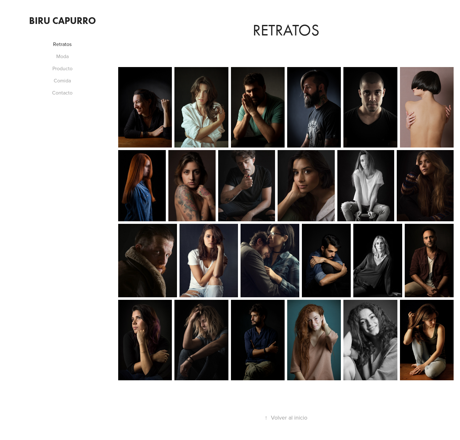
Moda (62, 56)
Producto (62, 68)
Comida (62, 80)
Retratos (62, 44)
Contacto (62, 92)
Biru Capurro (62, 21)
